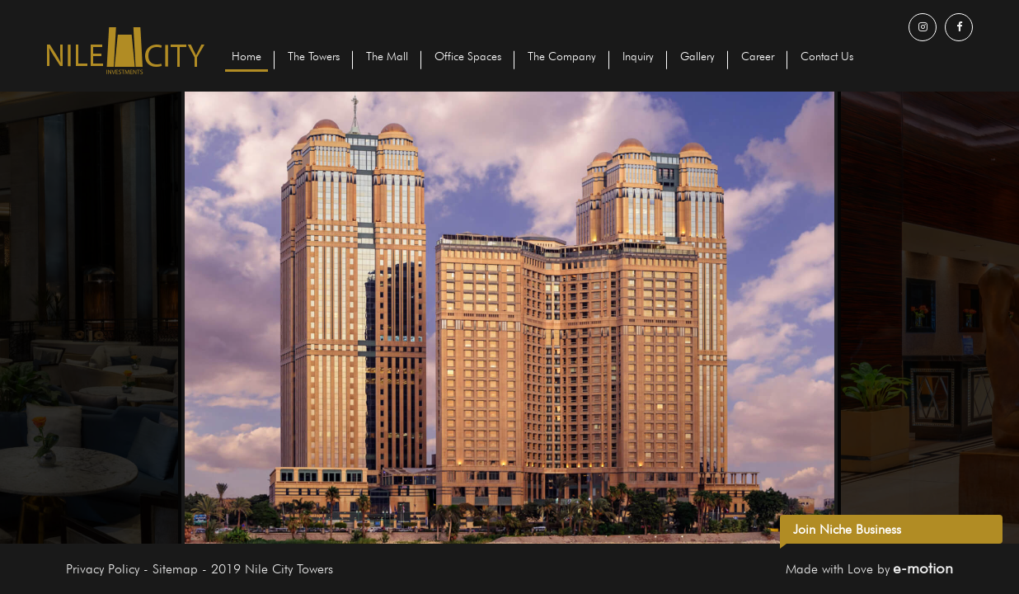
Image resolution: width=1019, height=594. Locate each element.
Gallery (697, 56)
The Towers (314, 56)
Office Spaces (467, 56)
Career (757, 56)
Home (246, 56)
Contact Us (827, 56)
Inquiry (638, 56)
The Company (562, 56)
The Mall (387, 56)
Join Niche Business (847, 529)
